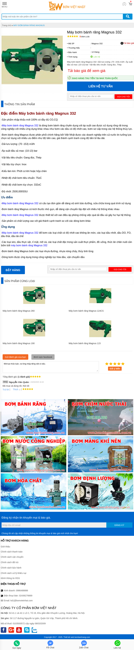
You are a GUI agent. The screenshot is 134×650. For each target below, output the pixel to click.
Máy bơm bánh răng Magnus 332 (48, 113)
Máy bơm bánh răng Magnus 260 (19, 311)
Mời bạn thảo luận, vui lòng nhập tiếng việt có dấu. (51, 366)
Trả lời (6, 389)
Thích (14, 389)
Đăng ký (119, 525)
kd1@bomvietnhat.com (22, 600)
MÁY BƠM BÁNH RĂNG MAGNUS (29, 25)
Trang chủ (6, 25)
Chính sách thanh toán (12, 551)
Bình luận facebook (43, 357)
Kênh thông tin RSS (10, 578)
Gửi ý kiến (115, 368)
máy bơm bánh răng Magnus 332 (29, 245)
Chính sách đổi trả (9, 562)
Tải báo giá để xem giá (86, 71)
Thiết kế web (68, 637)
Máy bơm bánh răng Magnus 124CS (86, 311)
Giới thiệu (5, 546)
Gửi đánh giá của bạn (15, 357)
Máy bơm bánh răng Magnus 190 (19, 343)
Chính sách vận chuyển (12, 557)
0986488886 (22, 590)
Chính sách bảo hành (11, 567)
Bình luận (84, 37)
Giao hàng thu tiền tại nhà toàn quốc (95, 78)
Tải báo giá (127, 43)
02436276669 (25, 595)
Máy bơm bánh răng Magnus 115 (85, 343)
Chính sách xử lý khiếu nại (13, 573)
